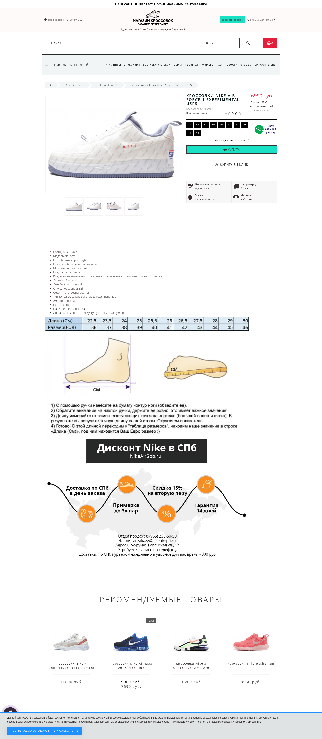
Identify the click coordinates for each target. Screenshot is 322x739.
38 (205, 124)
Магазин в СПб (265, 64)
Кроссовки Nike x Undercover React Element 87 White (72, 667)
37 (197, 124)
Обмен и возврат (182, 64)
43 (244, 124)
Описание (56, 236)
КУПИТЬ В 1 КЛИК (234, 164)
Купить (231, 149)
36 (189, 124)
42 (237, 124)
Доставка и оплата (153, 64)
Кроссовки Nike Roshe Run (251, 663)
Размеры (205, 64)
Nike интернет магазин (118, 64)
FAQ (217, 64)
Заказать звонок (232, 20)
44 (189, 132)
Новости (229, 64)
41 (229, 124)
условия (190, 721)
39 (213, 124)
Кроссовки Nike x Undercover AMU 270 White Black (191, 667)
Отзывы (245, 64)
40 (221, 124)
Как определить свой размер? (231, 140)
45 (197, 132)
